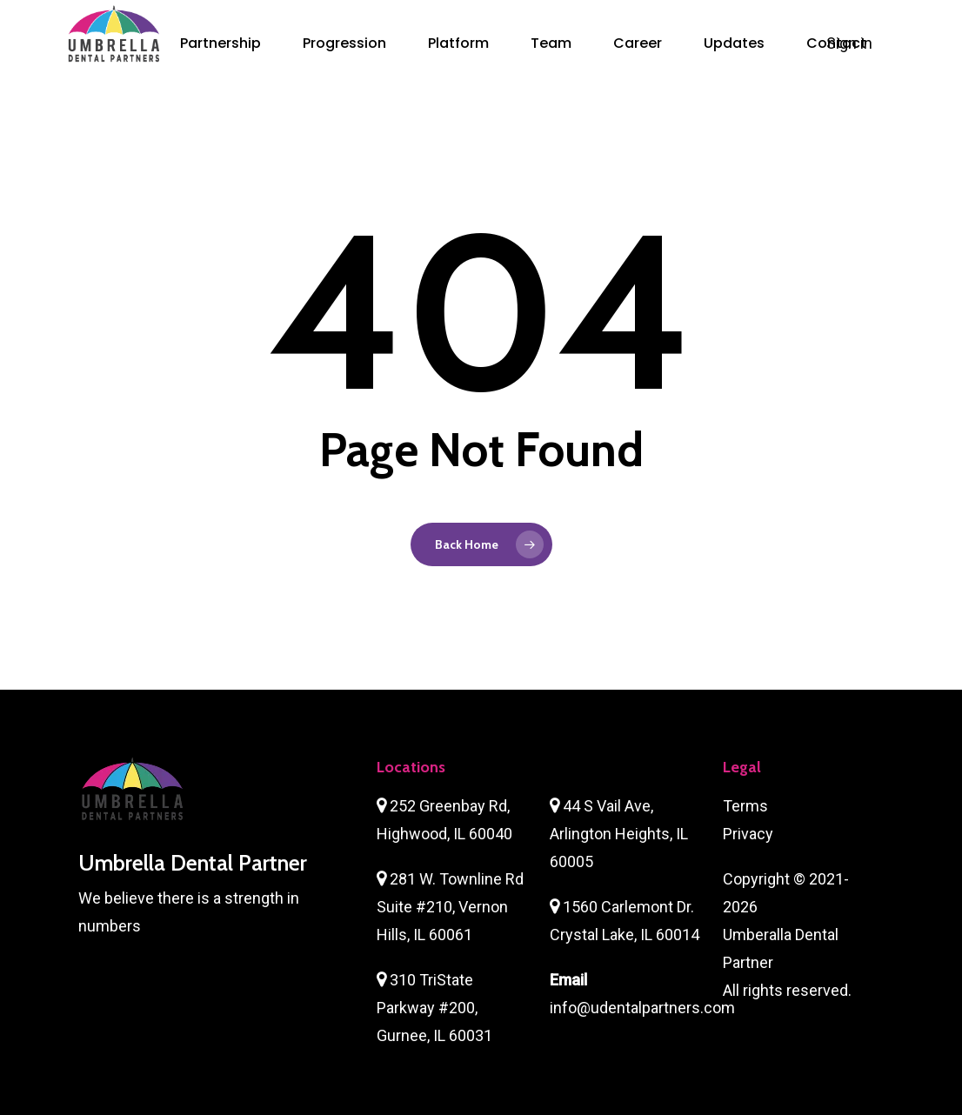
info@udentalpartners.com (642, 1007)
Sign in (851, 43)
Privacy (748, 834)
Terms (745, 806)
